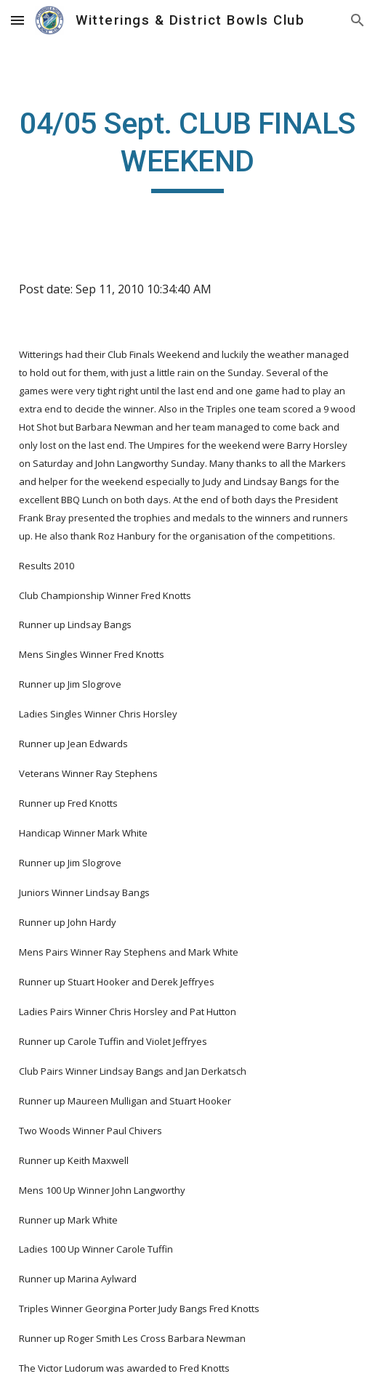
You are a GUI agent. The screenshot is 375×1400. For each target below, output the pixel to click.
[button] (17, 20)
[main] (188, 149)
